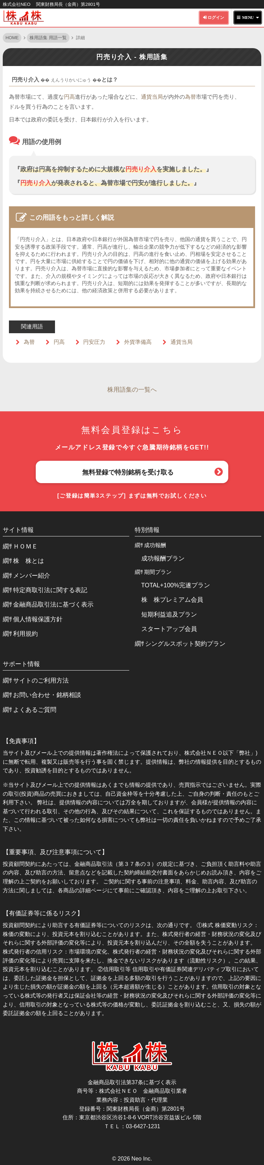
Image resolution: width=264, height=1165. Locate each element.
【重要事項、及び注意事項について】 (55, 852)
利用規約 (25, 633)
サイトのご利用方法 (41, 680)
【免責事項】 (21, 741)
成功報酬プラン (163, 558)
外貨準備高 (138, 342)
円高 (69, 97)
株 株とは (28, 560)
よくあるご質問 (34, 709)
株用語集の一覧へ (132, 389)
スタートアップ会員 (169, 628)
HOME (12, 37)
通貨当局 (152, 97)
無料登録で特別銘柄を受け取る (128, 472)
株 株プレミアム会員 (172, 599)
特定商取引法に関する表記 (50, 590)
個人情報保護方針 (38, 619)
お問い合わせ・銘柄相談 (47, 695)
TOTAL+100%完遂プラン (175, 585)
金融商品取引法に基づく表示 (53, 604)
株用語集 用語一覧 (48, 37)
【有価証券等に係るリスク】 (43, 913)
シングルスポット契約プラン (185, 643)
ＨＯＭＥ (25, 546)
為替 (190, 97)
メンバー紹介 (31, 575)
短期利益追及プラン (169, 614)
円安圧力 (94, 342)
